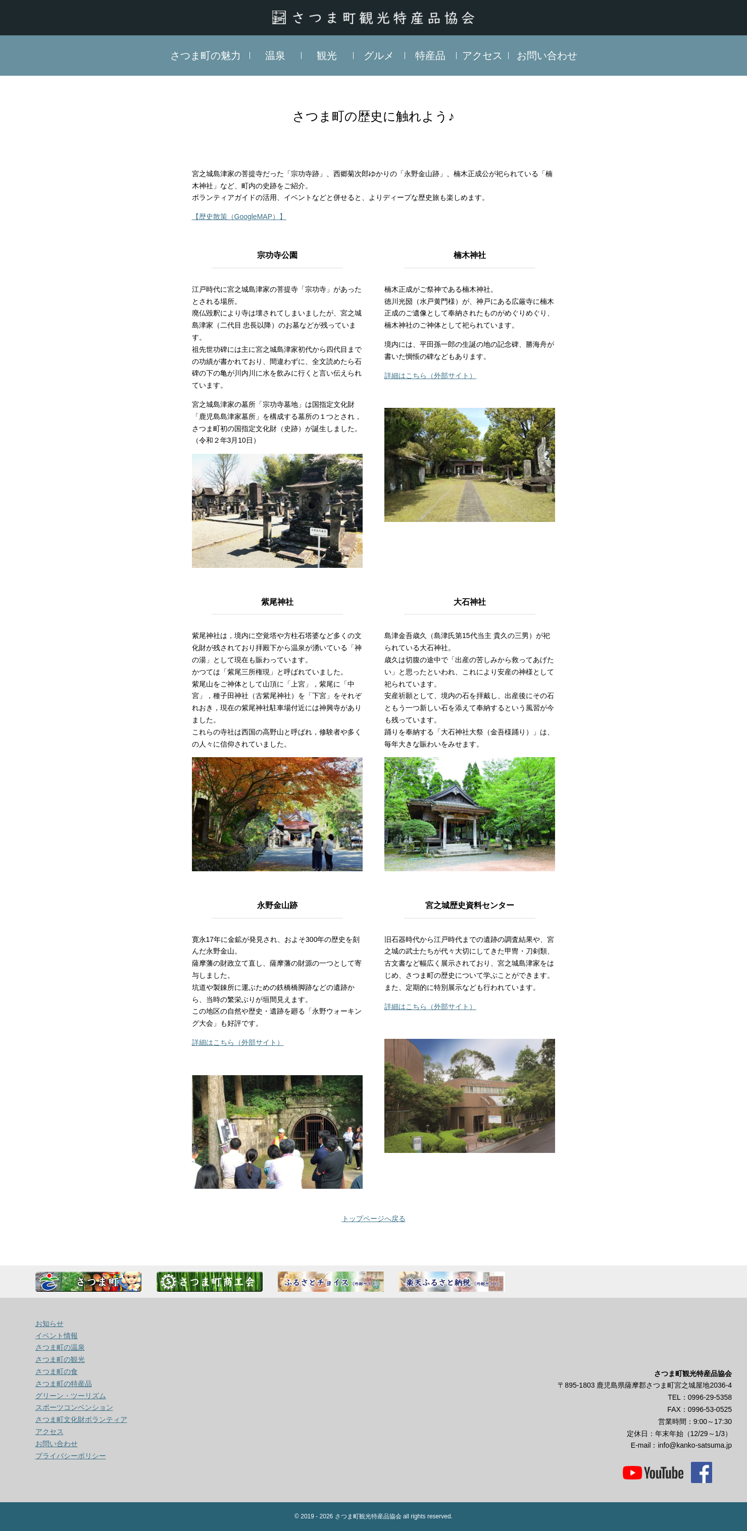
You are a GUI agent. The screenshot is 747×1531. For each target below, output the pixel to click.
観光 (327, 55)
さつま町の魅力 (205, 55)
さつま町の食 (56, 1371)
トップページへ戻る (374, 1219)
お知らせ (49, 1323)
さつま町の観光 (60, 1359)
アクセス (482, 55)
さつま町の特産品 (63, 1384)
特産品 (430, 55)
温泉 (275, 55)
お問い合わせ (547, 55)
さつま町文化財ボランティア (81, 1419)
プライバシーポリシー (70, 1456)
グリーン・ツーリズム (70, 1396)
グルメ (379, 55)
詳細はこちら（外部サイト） (430, 376)
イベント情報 (56, 1336)
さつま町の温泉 (60, 1347)
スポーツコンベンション (74, 1407)
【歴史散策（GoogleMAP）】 (239, 217)
